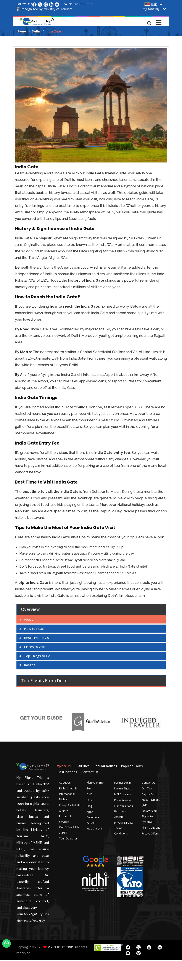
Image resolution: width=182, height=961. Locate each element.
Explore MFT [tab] (64, 767)
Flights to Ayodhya (147, 819)
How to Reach (34, 629)
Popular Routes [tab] (105, 767)
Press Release (122, 801)
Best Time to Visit (37, 638)
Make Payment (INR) (150, 803)
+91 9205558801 (78, 4)
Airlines (63, 811)
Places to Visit (34, 647)
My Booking (151, 8)
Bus (89, 789)
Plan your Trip (95, 783)
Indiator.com (150, 811)
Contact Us (148, 783)
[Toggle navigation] (159, 21)
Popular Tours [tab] (132, 767)
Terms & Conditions (121, 831)
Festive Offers (150, 834)
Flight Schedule (68, 789)
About (28, 620)
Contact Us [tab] (89, 773)
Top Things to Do (37, 656)
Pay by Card (149, 795)
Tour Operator (68, 839)
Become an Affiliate (121, 814)
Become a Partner (93, 820)
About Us (65, 783)
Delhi (36, 32)
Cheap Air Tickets (69, 806)
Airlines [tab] (83, 767)
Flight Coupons (151, 828)
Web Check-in (95, 829)
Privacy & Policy (123, 823)
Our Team (148, 789)
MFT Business (122, 795)
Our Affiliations (123, 806)
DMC (89, 795)
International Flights (67, 797)
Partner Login (122, 783)
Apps (90, 812)
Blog (89, 806)
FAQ (89, 801)
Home (21, 32)
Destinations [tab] (67, 773)
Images (29, 666)
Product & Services (65, 819)
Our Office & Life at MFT (69, 830)
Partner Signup (123, 789)
